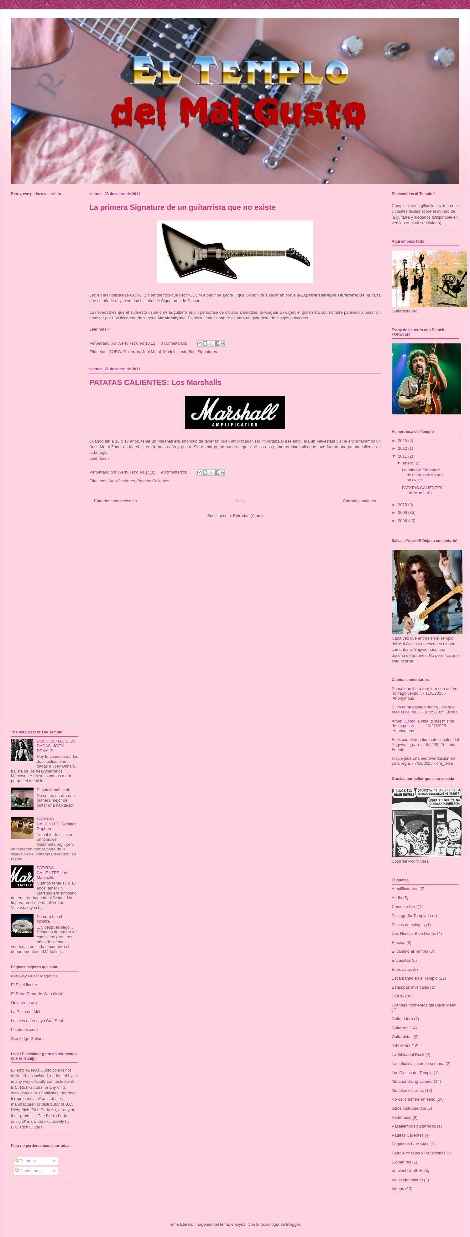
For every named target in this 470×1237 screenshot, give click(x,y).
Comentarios (29, 1171)
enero (409, 463)
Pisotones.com (24, 1029)
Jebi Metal (151, 351)
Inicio (240, 501)
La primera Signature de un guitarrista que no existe (182, 207)
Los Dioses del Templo (412, 1072)
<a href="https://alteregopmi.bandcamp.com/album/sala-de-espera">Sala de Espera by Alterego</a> (46, 657)
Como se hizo (404, 906)
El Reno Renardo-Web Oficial (37, 993)
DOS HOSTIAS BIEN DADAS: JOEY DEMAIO (56, 746)
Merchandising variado (412, 1081)
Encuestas (401, 960)
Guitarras (131, 351)
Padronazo (401, 1117)
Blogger (293, 1224)
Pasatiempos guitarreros (414, 1126)
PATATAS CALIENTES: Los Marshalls (155, 382)
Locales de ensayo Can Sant (37, 1020)
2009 (403, 512)
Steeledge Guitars (27, 1038)
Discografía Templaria (411, 915)
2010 (403, 504)
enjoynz (238, 1224)
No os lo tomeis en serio (413, 1099)
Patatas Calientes (153, 481)
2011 (403, 456)
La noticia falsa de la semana (418, 1063)
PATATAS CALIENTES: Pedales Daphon (56, 824)
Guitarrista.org (24, 1002)
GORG (114, 351)
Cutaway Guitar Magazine (34, 976)
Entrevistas (402, 969)
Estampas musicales (410, 987)
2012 (403, 448)
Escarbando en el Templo (414, 978)
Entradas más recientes (115, 501)
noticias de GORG (126, 295)
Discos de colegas (408, 924)
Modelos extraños (179, 351)
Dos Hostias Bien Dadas (414, 933)
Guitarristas (402, 1036)
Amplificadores (121, 481)
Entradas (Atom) (248, 515)
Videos (398, 1188)
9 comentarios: (174, 472)
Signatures (207, 351)
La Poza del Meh (26, 1011)
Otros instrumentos (409, 1108)
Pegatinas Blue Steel (411, 1144)
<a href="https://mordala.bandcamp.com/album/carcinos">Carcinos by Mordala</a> (46, 260)
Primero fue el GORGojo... (49, 919)
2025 (403, 440)
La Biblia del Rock (408, 1054)
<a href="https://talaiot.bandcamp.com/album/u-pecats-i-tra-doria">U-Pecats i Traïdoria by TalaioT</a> (46, 392)
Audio (397, 897)
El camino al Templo (410, 951)
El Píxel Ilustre (24, 984)
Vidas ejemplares (407, 1180)
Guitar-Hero (402, 1018)
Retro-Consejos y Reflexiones (419, 1153)
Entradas (25, 1160)
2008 (403, 520)
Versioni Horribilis (407, 1171)
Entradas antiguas (359, 501)
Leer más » (99, 329)
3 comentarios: (174, 343)
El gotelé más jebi (53, 790)
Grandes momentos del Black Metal (424, 1005)
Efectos (398, 942)
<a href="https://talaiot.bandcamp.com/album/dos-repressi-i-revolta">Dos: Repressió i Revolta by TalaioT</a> (46, 525)
